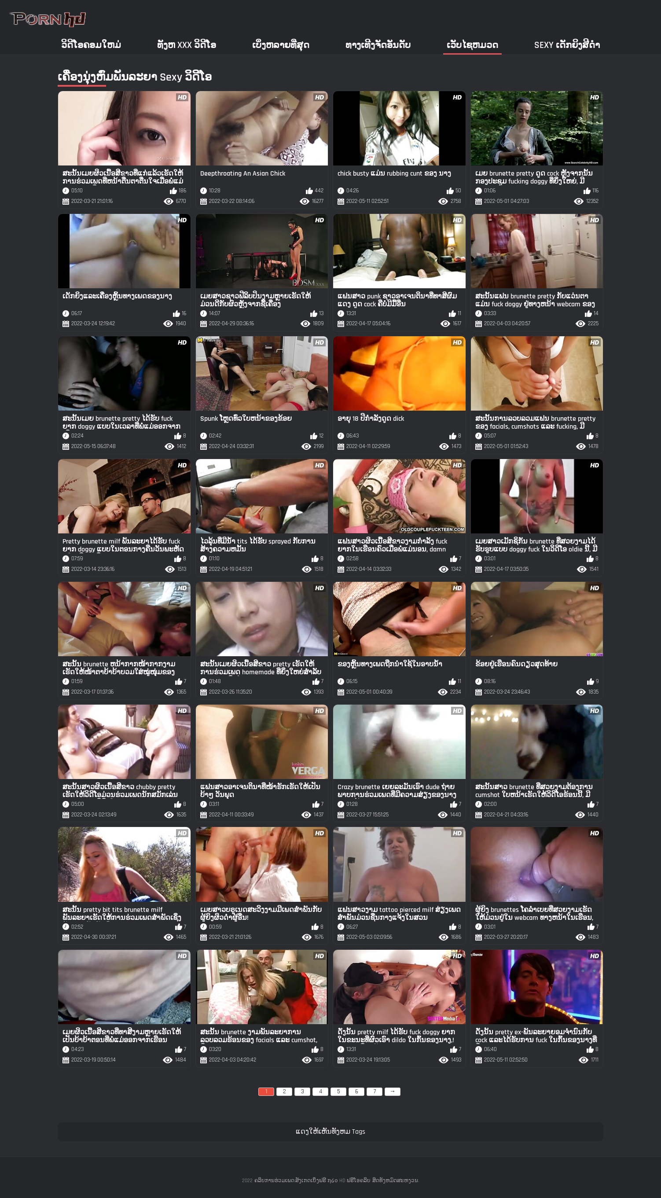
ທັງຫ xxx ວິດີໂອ (186, 45)
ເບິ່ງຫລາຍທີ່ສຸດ (280, 45)
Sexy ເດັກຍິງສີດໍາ (567, 45)
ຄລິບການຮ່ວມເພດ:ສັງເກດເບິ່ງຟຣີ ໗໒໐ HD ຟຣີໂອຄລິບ (312, 1180)
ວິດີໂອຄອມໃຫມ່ (91, 45)
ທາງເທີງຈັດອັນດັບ (378, 45)
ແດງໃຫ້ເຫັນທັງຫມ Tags (330, 1131)
